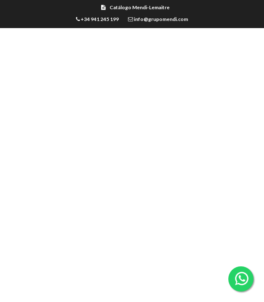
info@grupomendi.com (158, 19)
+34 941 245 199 (97, 19)
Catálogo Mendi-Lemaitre (135, 7)
